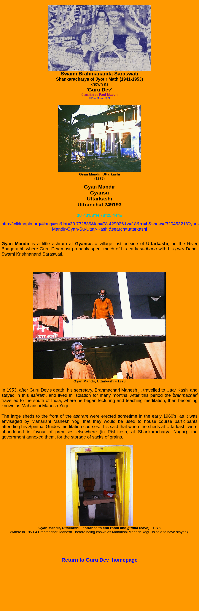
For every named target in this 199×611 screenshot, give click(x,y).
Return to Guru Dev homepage (99, 560)
